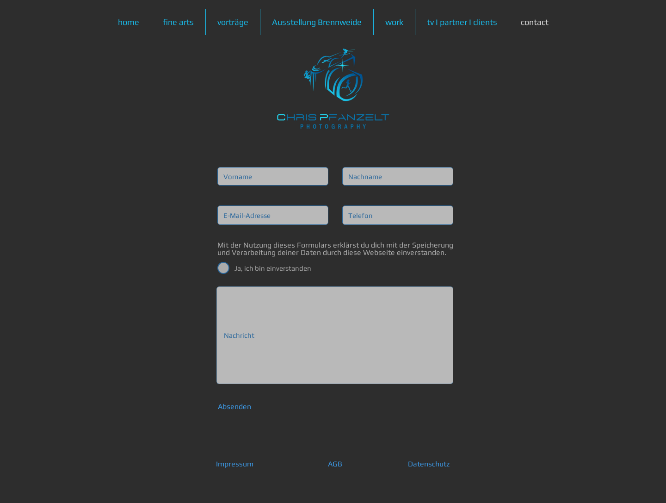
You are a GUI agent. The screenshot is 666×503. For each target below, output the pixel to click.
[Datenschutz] (428, 464)
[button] (178, 22)
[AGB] (334, 464)
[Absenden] (234, 406)
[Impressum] (234, 464)
